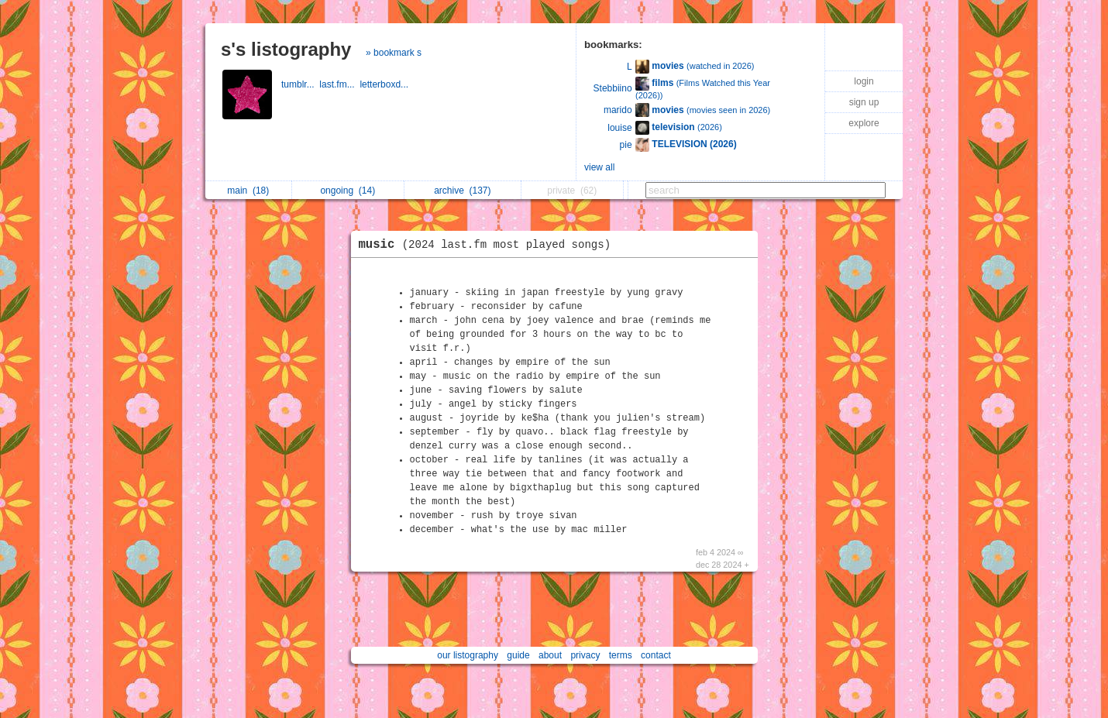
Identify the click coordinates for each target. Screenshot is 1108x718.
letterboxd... (385, 84)
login (863, 81)
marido (618, 110)
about (550, 655)
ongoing (347, 190)
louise (619, 127)
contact (656, 655)
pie (626, 144)
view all (599, 167)
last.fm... (339, 84)
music (489, 245)
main (248, 190)
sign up (864, 102)
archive (462, 190)
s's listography (286, 49)
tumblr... (300, 84)
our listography (467, 655)
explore (863, 123)
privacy (585, 655)
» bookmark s (394, 52)
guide (518, 655)
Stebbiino (613, 88)
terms (620, 655)
